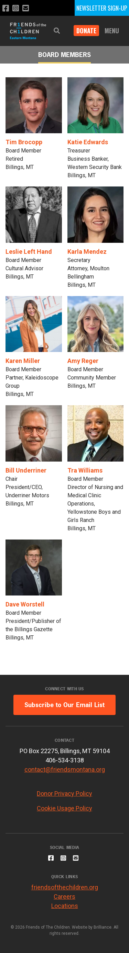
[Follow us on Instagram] (15, 8)
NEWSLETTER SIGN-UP (101, 7)
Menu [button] (112, 30)
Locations (64, 905)
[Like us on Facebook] (5, 8)
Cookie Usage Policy (64, 808)
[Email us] (25, 8)
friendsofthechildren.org (64, 887)
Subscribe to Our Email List (64, 705)
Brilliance (102, 927)
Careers (64, 896)
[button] (57, 30)
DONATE (86, 30)
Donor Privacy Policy (64, 793)
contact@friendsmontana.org (64, 769)
